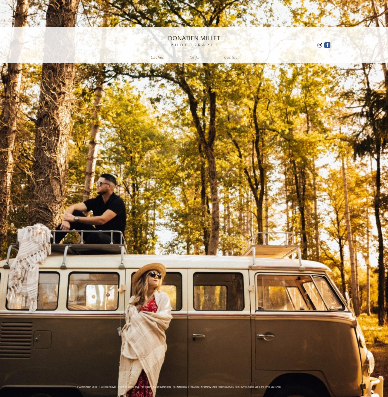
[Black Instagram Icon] (320, 45)
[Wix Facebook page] (327, 45)
